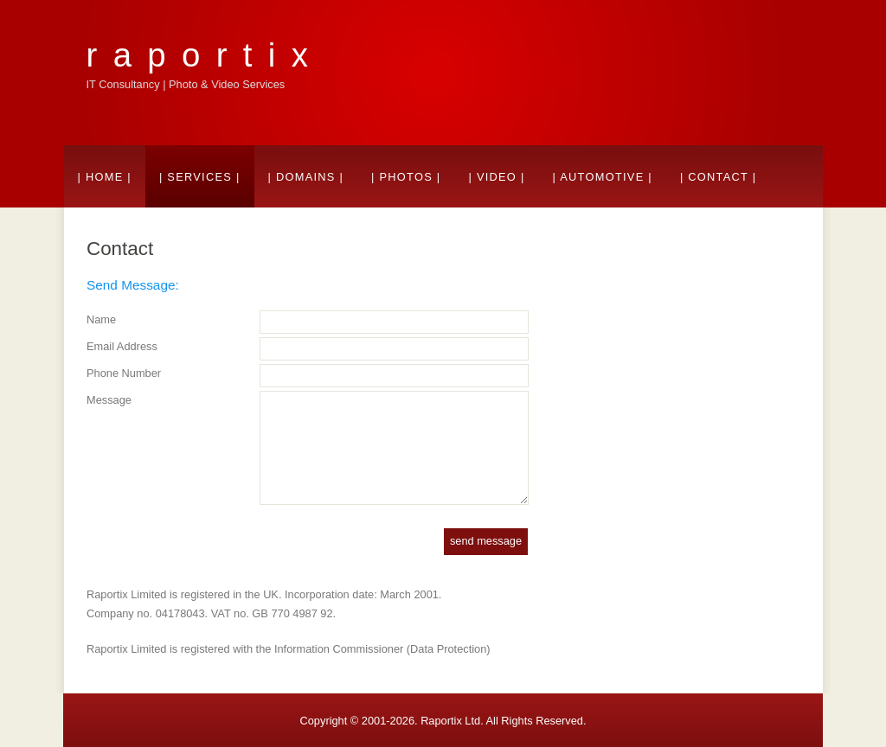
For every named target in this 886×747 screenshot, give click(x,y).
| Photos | (405, 176)
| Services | (200, 176)
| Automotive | (602, 176)
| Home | (105, 176)
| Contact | (718, 176)
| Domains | (306, 176)
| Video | (496, 176)
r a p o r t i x (199, 54)
